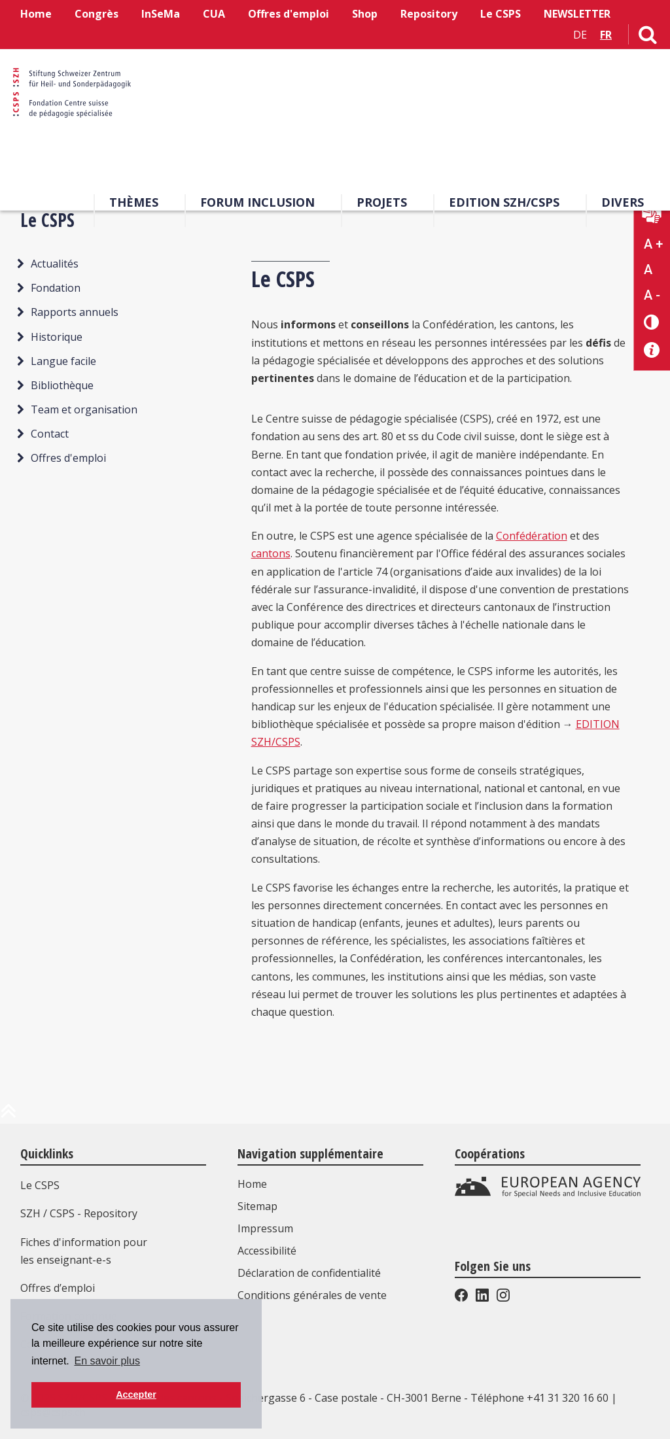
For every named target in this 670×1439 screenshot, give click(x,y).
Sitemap (257, 1206)
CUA (214, 14)
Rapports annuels (74, 312)
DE (580, 34)
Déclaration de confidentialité (309, 1273)
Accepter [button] (136, 1394)
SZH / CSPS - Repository (78, 1213)
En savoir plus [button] (107, 1360)
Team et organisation (84, 409)
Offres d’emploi (57, 1288)
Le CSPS (500, 14)
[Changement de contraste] (652, 321)
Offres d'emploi (288, 14)
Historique (56, 337)
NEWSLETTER (577, 14)
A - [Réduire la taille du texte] (652, 295)
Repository (428, 14)
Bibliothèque (62, 385)
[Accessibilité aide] (652, 350)
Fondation (55, 288)
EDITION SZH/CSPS (504, 202)
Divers (622, 202)
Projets (382, 202)
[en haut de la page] (8, 1116)
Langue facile (63, 361)
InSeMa (160, 14)
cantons (271, 553)
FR (606, 34)
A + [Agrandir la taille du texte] (653, 244)
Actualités (55, 263)
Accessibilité (267, 1250)
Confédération (531, 536)
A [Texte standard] (648, 269)
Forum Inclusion (257, 202)
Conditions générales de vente (312, 1295)
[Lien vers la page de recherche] (648, 37)
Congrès (96, 14)
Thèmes (133, 202)
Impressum (265, 1228)
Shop (365, 14)
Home (36, 14)
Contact (50, 433)
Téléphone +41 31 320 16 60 (539, 1398)
